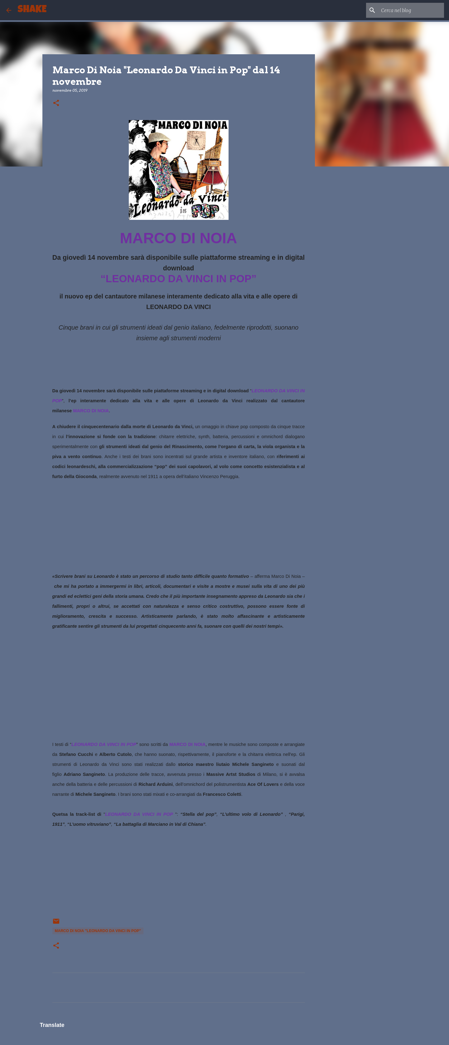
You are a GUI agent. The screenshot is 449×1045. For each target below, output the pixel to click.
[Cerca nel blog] (411, 10)
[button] (56, 103)
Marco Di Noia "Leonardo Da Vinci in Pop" (98, 931)
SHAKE (31, 10)
